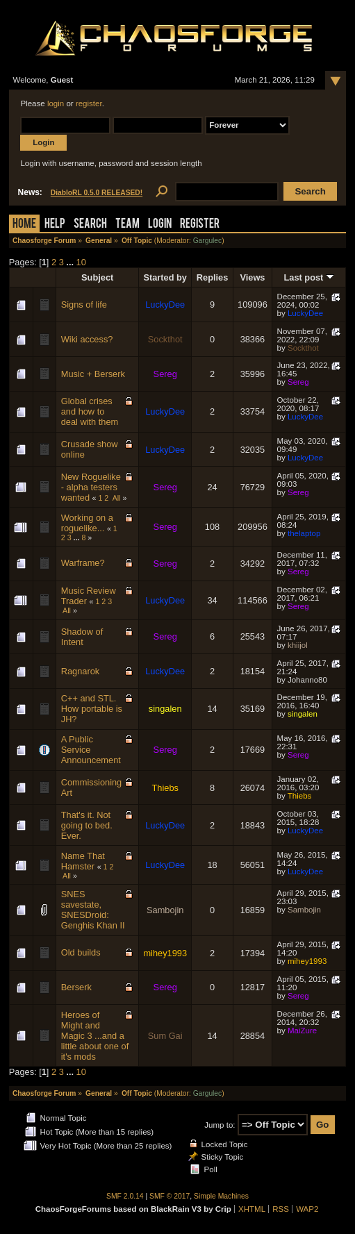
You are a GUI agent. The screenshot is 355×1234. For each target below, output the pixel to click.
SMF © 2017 (169, 1196)
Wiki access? (87, 339)
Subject (97, 277)
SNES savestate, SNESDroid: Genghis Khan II (93, 910)
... (71, 262)
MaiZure (302, 1030)
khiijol (298, 645)
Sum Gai (165, 1036)
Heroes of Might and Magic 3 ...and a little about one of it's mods (95, 1036)
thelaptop (304, 533)
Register (200, 224)
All (117, 498)
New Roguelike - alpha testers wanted (91, 487)
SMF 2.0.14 (125, 1196)
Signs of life (84, 304)
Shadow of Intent (82, 636)
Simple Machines (221, 1196)
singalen (165, 708)
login (55, 103)
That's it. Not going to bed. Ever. (87, 825)
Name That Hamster (83, 861)
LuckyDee (165, 304)
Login (160, 224)
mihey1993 (165, 953)
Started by (165, 277)
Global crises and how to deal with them (90, 411)
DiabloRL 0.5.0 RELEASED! (96, 193)
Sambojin (165, 910)
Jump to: (219, 1125)
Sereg (165, 374)
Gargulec (207, 240)
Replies (213, 277)
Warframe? (83, 563)
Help (54, 224)
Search (90, 224)
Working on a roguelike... (87, 522)
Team (127, 224)
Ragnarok (80, 671)
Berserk (76, 987)
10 (81, 262)
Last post (308, 277)
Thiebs (164, 788)
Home (24, 224)
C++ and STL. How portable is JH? (91, 708)
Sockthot (165, 339)
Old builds (81, 952)
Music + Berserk (93, 374)
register (89, 103)
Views (252, 277)
